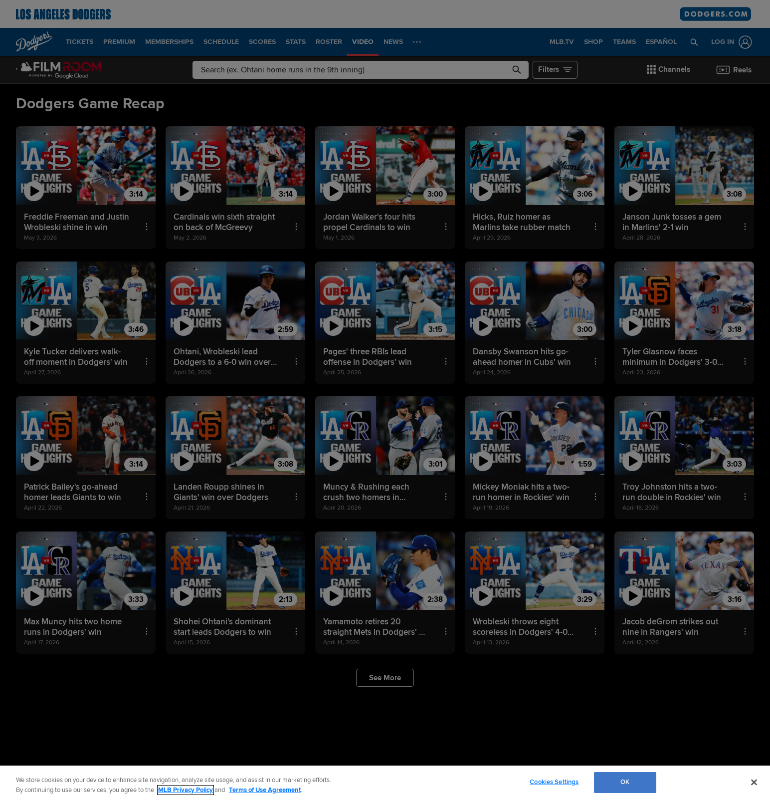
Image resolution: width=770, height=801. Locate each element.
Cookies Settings (554, 782)
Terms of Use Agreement (265, 790)
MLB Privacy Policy (185, 790)
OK (624, 782)
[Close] (754, 782)
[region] (385, 783)
